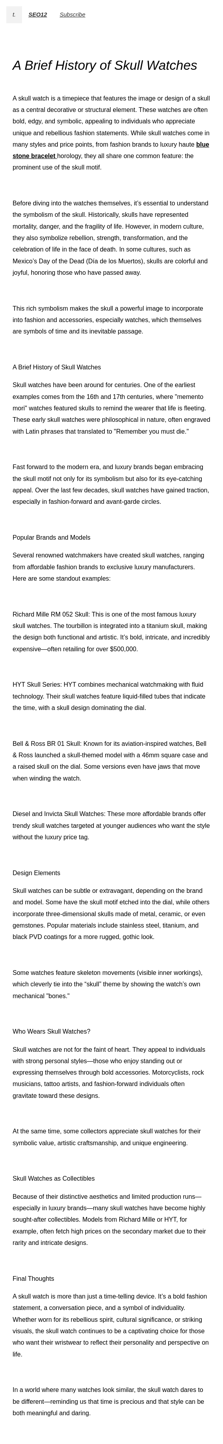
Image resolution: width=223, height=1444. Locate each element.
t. (14, 14)
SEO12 (37, 14)
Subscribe (72, 14)
